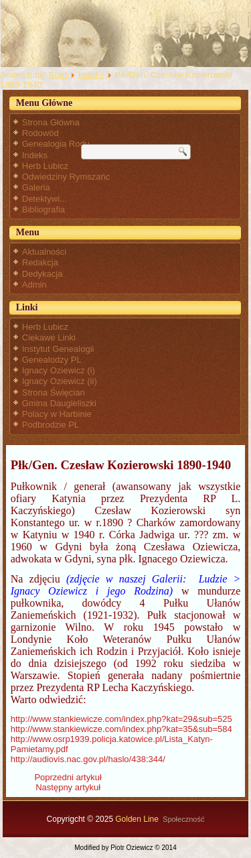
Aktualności (44, 252)
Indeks (91, 75)
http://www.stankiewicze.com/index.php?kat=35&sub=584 (121, 729)
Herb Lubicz (45, 166)
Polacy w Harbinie (57, 414)
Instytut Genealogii (58, 349)
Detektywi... (44, 199)
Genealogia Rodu (56, 144)
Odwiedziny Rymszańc (66, 177)
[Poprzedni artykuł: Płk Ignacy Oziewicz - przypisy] (67, 777)
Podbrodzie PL (50, 425)
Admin (34, 285)
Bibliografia (43, 209)
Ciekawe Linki (49, 337)
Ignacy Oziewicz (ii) (59, 381)
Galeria (36, 187)
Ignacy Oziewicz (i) (58, 370)
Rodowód (40, 133)
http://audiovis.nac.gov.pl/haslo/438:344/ (88, 759)
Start (58, 75)
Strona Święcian (53, 392)
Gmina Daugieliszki (59, 403)
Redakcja (40, 262)
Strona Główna (51, 122)
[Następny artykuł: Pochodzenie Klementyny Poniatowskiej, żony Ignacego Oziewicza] (67, 787)
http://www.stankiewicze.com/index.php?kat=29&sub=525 (121, 719)
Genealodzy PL (52, 360)
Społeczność (183, 819)
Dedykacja (42, 274)
